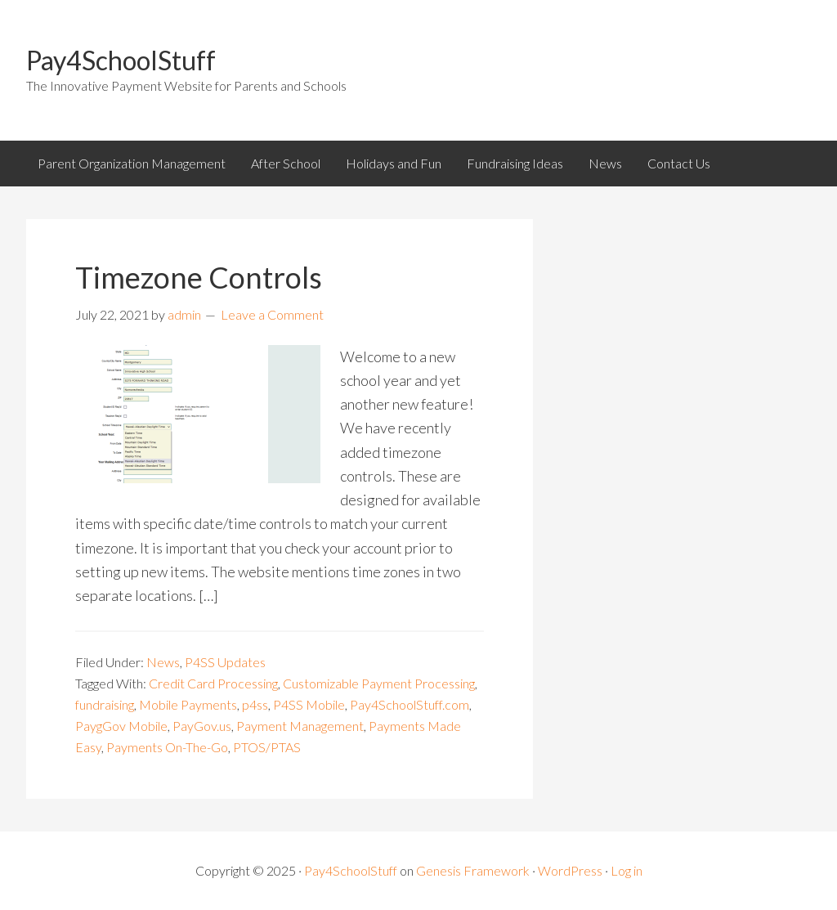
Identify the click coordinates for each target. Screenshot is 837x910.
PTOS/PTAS (267, 747)
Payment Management (300, 725)
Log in (626, 870)
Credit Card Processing (213, 683)
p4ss (255, 704)
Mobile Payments (188, 704)
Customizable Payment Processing (379, 683)
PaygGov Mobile (121, 725)
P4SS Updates (225, 662)
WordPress (570, 870)
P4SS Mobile (309, 704)
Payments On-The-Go (167, 747)
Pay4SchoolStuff (121, 60)
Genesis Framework (473, 870)
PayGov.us (201, 725)
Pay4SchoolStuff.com (409, 704)
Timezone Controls (198, 277)
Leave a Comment (272, 314)
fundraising (104, 704)
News (163, 662)
